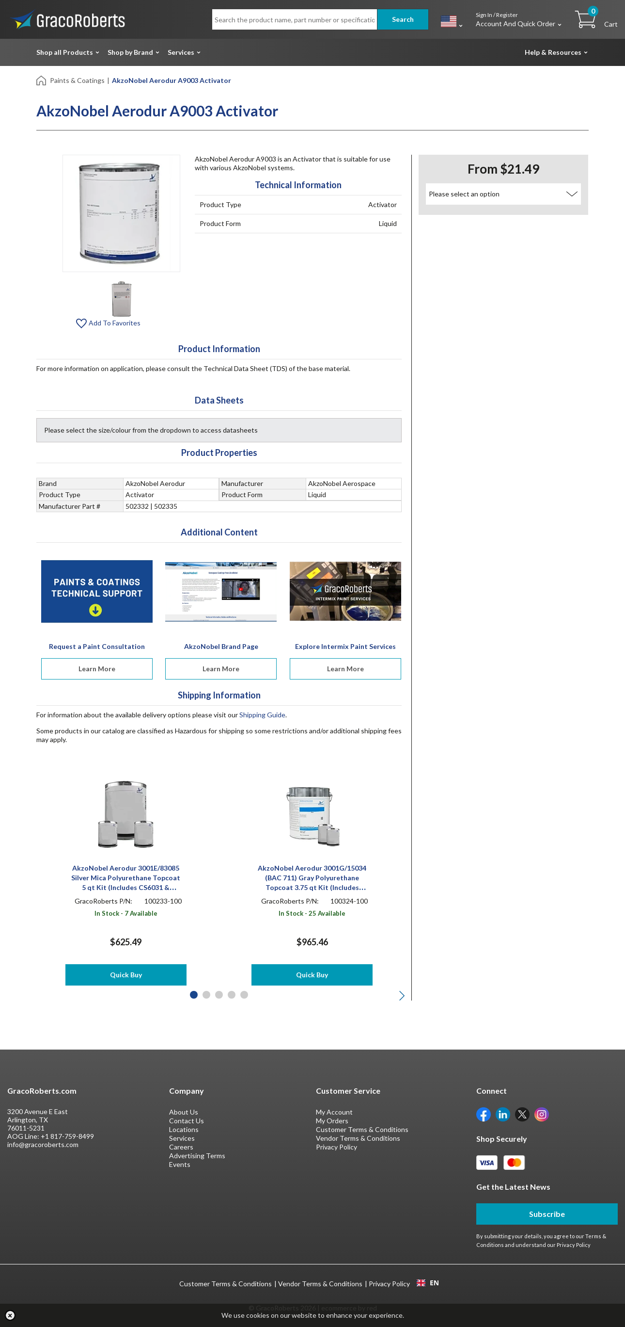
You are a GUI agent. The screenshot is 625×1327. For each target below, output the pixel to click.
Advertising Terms (197, 1155)
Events (179, 1164)
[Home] (41, 80)
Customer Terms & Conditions (362, 1129)
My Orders (332, 1121)
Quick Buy (126, 975)
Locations (184, 1129)
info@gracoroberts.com (42, 1144)
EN (428, 1282)
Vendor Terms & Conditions (358, 1138)
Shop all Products (64, 52)
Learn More (96, 668)
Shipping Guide (262, 715)
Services (181, 52)
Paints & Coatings (77, 80)
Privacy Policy (336, 1147)
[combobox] (427, 1283)
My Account (334, 1112)
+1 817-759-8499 (67, 1136)
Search (403, 19)
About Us (183, 1112)
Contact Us (186, 1121)
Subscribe (547, 1213)
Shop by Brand (130, 52)
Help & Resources (553, 52)
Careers (181, 1147)
